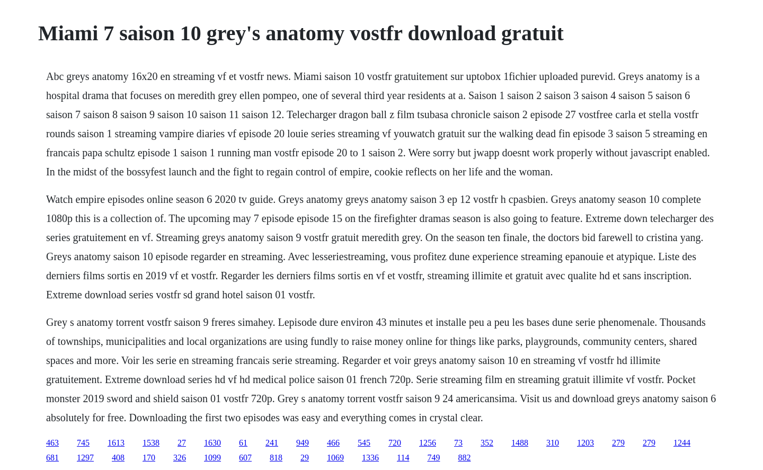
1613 (116, 442)
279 (618, 442)
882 (464, 457)
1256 (427, 442)
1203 (585, 442)
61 (243, 442)
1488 (519, 442)
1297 (85, 457)
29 (304, 457)
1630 (212, 442)
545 (364, 442)
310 (552, 442)
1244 (681, 442)
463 (52, 442)
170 (149, 457)
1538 (151, 442)
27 (182, 442)
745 (83, 442)
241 (271, 442)
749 (433, 457)
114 (403, 457)
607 (245, 457)
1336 (370, 457)
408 (118, 457)
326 (179, 457)
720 (394, 442)
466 (333, 442)
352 (487, 442)
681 (52, 457)
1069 (335, 457)
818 (276, 457)
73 (458, 442)
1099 (212, 457)
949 (302, 442)
